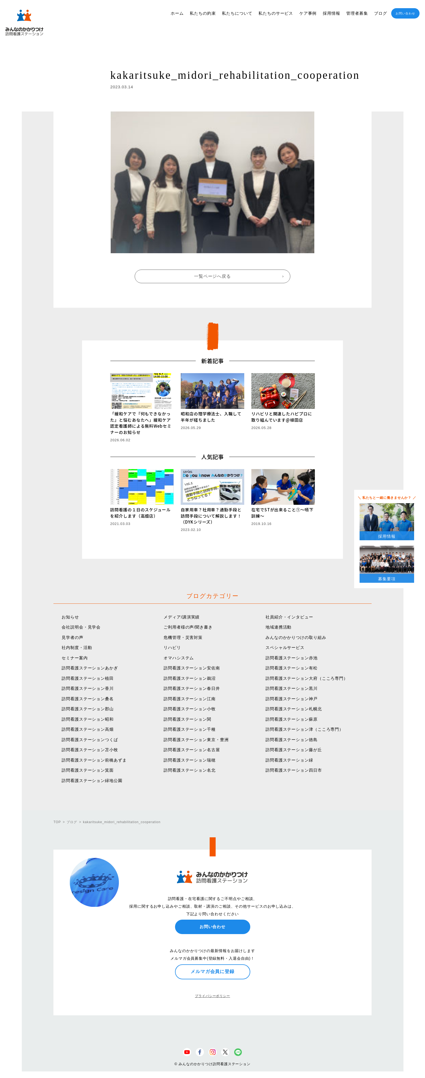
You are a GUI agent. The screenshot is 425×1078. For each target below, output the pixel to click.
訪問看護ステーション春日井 (192, 688)
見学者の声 (72, 637)
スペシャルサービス (285, 647)
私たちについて (237, 13)
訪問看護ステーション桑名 (88, 698)
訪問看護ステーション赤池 (292, 658)
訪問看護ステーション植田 (88, 678)
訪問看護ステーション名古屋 (192, 749)
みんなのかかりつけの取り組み (296, 637)
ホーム (177, 13)
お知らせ (70, 617)
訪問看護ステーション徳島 (292, 739)
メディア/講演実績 (182, 617)
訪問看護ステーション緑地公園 (92, 780)
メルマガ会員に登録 (212, 971)
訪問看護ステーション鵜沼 (190, 678)
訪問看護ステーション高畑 (88, 729)
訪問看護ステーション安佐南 (192, 668)
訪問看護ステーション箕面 (88, 770)
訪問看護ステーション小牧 (190, 708)
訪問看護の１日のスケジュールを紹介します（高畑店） (140, 513)
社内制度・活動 (77, 647)
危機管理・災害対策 (183, 637)
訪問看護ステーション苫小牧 (90, 749)
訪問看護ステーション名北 (190, 770)
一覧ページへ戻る (212, 276)
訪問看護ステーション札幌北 (294, 708)
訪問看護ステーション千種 (190, 729)
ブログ (380, 13)
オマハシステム (179, 658)
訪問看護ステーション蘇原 (292, 719)
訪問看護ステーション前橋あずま (94, 760)
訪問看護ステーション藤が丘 (294, 749)
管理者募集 (357, 13)
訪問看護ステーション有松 (292, 668)
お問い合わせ (405, 13)
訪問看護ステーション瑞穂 (190, 760)
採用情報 (331, 13)
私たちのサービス (275, 13)
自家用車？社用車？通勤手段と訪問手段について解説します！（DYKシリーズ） (211, 516)
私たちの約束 (203, 13)
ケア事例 (308, 13)
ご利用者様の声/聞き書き (188, 627)
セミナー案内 (75, 658)
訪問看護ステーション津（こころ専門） (304, 729)
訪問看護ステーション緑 (289, 760)
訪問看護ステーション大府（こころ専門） (307, 678)
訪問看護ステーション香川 (88, 688)
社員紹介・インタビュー (289, 617)
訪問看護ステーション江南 (190, 698)
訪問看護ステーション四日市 (294, 770)
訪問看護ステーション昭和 (88, 719)
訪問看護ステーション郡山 (88, 708)
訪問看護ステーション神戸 (292, 698)
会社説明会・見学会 (81, 627)
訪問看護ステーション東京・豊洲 (196, 739)
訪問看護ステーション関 (187, 719)
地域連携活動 (278, 627)
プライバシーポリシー (212, 996)
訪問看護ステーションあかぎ (90, 668)
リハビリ (172, 647)
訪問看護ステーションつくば (90, 739)
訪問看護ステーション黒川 (292, 688)
